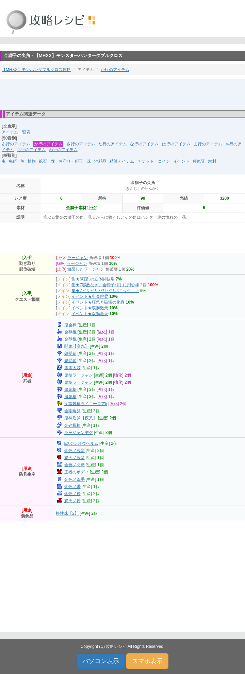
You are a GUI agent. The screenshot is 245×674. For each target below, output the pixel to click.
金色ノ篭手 (74, 479)
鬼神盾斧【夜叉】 (80, 418)
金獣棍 (70, 332)
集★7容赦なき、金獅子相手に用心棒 (105, 285)
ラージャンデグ (78, 432)
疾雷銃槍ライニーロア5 (86, 403)
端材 (212, 161)
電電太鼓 (72, 367)
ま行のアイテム (208, 144)
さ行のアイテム (81, 144)
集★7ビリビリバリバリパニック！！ (105, 290)
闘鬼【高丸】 (76, 346)
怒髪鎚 (70, 353)
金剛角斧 (72, 410)
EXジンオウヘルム (81, 443)
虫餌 (13, 161)
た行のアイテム (112, 144)
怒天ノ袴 (72, 500)
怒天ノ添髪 (74, 457)
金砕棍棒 (72, 425)
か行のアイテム (115, 69)
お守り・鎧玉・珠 (75, 161)
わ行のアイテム (63, 149)
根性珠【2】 (67, 513)
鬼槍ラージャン (78, 375)
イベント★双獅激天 (89, 308)
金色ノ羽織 (74, 464)
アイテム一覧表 (16, 132)
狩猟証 (199, 161)
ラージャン (77, 257)
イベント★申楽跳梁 (89, 296)
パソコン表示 (100, 661)
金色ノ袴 (72, 493)
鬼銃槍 (70, 389)
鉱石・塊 (47, 161)
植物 (32, 161)
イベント (181, 161)
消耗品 (100, 161)
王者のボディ (76, 472)
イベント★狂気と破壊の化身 (98, 302)
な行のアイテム (144, 144)
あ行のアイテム (16, 144)
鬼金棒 (70, 325)
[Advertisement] (122, 94)
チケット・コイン (153, 161)
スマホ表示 (147, 661)
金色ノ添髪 (74, 450)
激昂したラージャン (85, 269)
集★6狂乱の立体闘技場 (93, 279)
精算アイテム (122, 161)
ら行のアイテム (31, 149)
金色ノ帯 (72, 486)
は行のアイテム (176, 144)
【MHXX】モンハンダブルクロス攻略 (36, 69)
